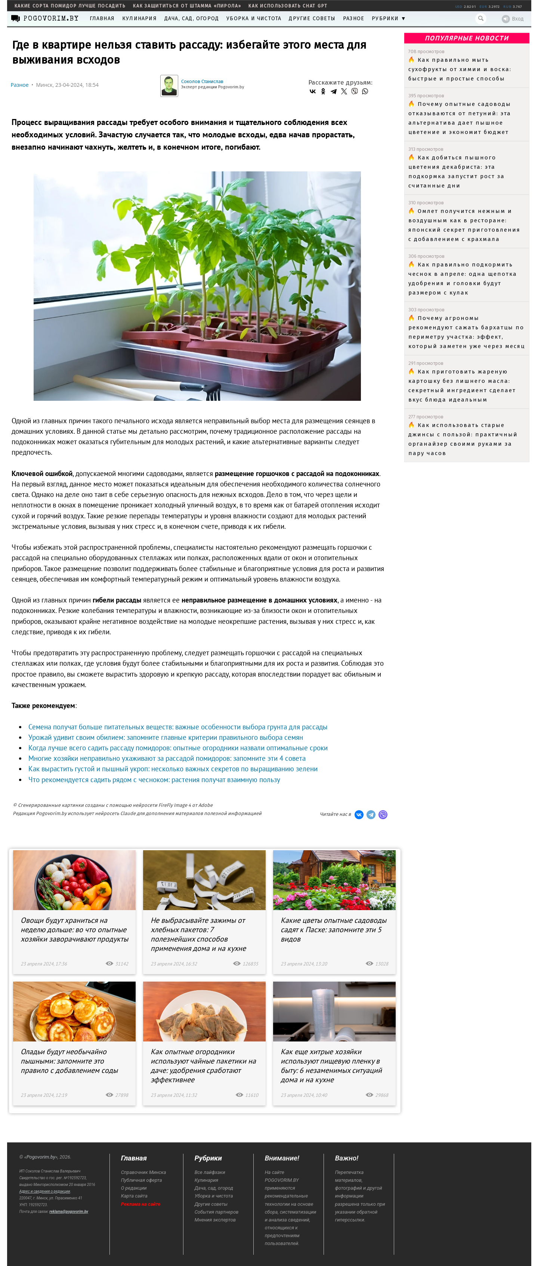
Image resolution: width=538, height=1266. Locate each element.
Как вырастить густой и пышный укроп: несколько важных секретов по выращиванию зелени (173, 768)
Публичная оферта (141, 1180)
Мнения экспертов (215, 1220)
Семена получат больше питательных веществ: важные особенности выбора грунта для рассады (178, 726)
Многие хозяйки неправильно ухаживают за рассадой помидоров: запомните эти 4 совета (167, 758)
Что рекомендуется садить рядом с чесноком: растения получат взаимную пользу (154, 779)
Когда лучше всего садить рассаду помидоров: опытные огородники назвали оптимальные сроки (178, 747)
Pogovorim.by (41, 1157)
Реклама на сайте (141, 1204)
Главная (102, 18)
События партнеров (217, 1212)
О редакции (134, 1188)
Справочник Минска (143, 1172)
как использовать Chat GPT (288, 6)
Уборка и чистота (253, 18)
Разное (353, 18)
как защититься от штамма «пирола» (187, 6)
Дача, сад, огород (191, 18)
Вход (513, 19)
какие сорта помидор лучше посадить (70, 6)
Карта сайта (134, 1196)
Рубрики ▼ (389, 18)
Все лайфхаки (210, 1172)
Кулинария (139, 18)
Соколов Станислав (202, 81)
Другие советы (312, 18)
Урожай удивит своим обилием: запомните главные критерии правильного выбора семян (165, 737)
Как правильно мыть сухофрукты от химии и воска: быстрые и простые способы (459, 69)
